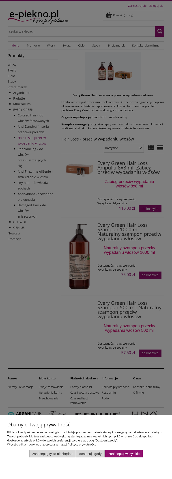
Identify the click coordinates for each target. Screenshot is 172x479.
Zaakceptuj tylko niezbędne (52, 454)
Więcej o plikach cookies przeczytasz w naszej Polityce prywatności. (51, 444)
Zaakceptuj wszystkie (124, 454)
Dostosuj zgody (90, 454)
